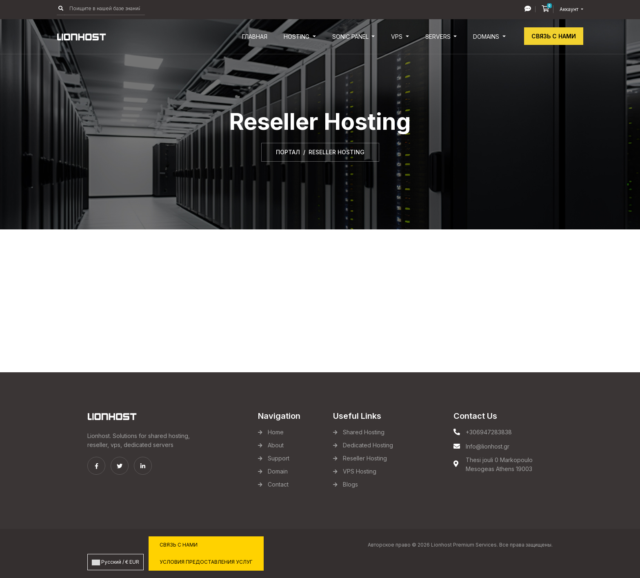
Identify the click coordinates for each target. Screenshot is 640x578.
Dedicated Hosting (368, 445)
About (276, 445)
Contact (278, 484)
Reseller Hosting (365, 458)
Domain (278, 471)
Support (278, 458)
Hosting (297, 36)
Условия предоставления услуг (206, 562)
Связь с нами (553, 36)
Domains (487, 36)
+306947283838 (489, 432)
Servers (438, 36)
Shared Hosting (363, 432)
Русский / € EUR (115, 562)
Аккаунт (570, 9)
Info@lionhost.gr (487, 446)
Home (276, 432)
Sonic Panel (351, 36)
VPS (397, 36)
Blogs (350, 484)
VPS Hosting (359, 471)
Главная (254, 36)
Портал (288, 152)
